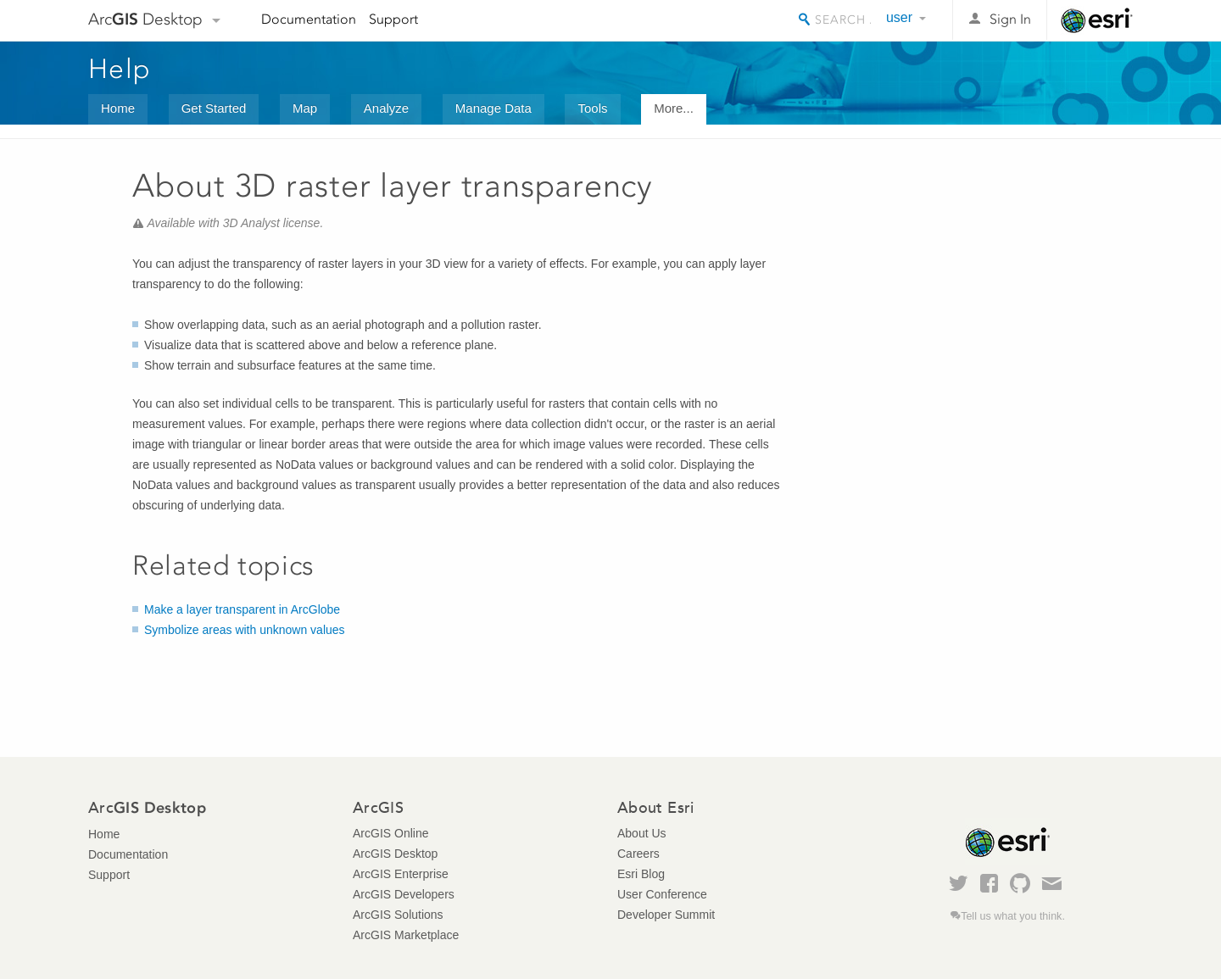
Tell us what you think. (1013, 916)
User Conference (662, 894)
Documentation (308, 19)
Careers (638, 853)
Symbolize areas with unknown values (244, 630)
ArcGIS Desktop (395, 853)
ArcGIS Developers (403, 894)
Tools (592, 108)
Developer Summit (666, 914)
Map (305, 108)
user (899, 17)
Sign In (1010, 19)
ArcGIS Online (390, 833)
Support (393, 19)
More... (674, 108)
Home (118, 108)
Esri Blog (641, 874)
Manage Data (493, 108)
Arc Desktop (145, 19)
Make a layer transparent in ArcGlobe (242, 609)
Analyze (386, 108)
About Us (641, 833)
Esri (1097, 20)
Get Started (214, 108)
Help (119, 69)
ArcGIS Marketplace (406, 935)
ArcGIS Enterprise (401, 874)
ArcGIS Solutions (398, 914)
